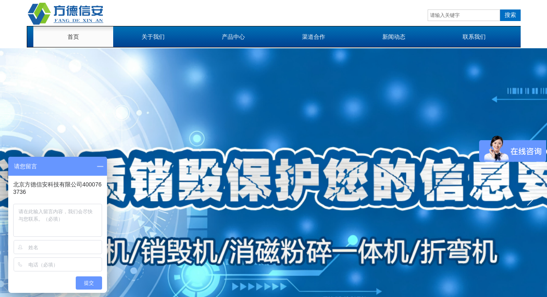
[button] (530, 199)
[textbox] (464, 15)
